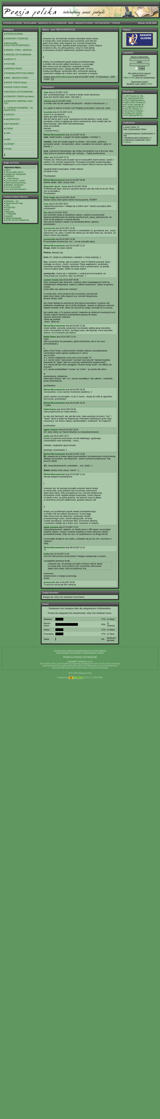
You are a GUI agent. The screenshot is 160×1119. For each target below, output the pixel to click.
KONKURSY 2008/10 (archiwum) (20, 96)
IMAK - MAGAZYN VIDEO (80, 23)
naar (46, 92)
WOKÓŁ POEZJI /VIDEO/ (17, 87)
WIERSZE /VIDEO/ (14, 69)
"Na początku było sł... (15, 172)
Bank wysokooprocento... (16, 183)
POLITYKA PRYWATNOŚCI (18, 45)
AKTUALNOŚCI (102, 23)
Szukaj (8, 149)
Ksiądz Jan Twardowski (16, 174)
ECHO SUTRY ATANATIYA (17, 220)
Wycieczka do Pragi (14, 203)
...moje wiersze (12, 178)
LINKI (8, 139)
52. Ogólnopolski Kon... (135, 98)
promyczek (49, 228)
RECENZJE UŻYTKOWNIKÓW (19, 92)
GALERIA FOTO (13, 119)
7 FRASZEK (11, 214)
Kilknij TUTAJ (129, 78)
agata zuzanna (51, 429)
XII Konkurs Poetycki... (135, 111)
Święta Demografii (13, 218)
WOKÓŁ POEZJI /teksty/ (16, 82)
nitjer (46, 157)
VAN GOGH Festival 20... (136, 102)
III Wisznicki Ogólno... (134, 113)
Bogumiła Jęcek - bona (55, 186)
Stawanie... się (12, 201)
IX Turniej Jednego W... (135, 105)
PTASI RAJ (10, 207)
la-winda (48, 112)
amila (46, 436)
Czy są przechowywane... (17, 189)
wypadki (9, 216)
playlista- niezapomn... (15, 185)
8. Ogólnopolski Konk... (135, 107)
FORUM (116, 23)
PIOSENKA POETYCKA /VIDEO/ (20, 73)
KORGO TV (11, 59)
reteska (47, 101)
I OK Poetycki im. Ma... (135, 96)
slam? (8, 170)
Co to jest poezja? (13, 187)
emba (46, 554)
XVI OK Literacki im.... (134, 109)
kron (46, 204)
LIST (8, 205)
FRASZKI (10, 176)
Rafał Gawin (50, 337)
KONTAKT (10, 144)
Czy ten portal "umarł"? (15, 181)
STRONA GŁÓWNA (12, 23)
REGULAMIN (30, 23)
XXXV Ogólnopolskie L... (135, 100)
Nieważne (10, 212)
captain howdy (51, 280)
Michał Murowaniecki (65, 77)
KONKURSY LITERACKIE (17, 39)
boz (45, 212)
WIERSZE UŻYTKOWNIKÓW (52, 23)
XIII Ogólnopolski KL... (134, 115)
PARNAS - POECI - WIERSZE (19, 50)
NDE (8, 210)
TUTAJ (149, 84)
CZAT (8, 133)
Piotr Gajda (49, 197)
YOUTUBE (10, 64)
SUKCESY (10, 115)
